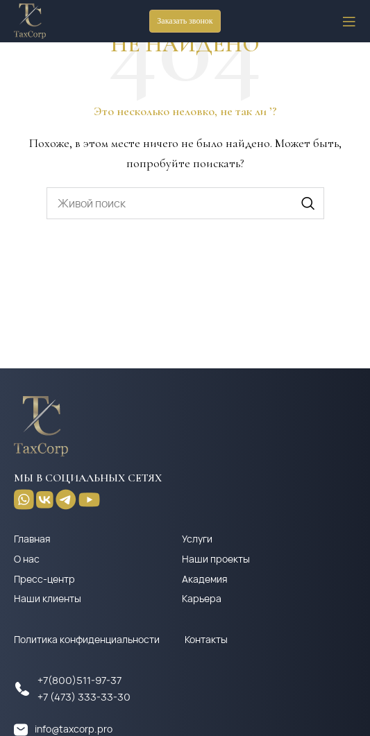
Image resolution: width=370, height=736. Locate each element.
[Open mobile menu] (349, 21)
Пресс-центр (44, 578)
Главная (32, 538)
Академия (205, 578)
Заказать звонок (184, 21)
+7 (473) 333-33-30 (84, 696)
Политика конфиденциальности (87, 639)
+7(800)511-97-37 (79, 680)
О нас (27, 558)
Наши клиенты (47, 598)
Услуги (197, 538)
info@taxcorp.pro (73, 728)
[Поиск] (185, 203)
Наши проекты (216, 558)
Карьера (201, 598)
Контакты (206, 639)
